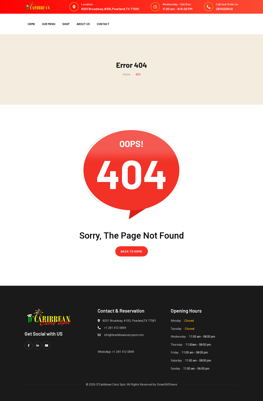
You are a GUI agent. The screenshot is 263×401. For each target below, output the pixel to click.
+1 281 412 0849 (115, 328)
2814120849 (224, 9)
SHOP (66, 24)
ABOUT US (83, 24)
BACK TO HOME (131, 251)
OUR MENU (48, 24)
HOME (31, 24)
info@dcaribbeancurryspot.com (124, 335)
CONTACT (103, 24)
